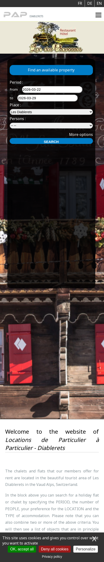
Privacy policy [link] (52, 556)
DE (89, 3)
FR (80, 3)
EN (99, 3)
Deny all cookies (55, 549)
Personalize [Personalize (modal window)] (86, 549)
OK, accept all (22, 549)
